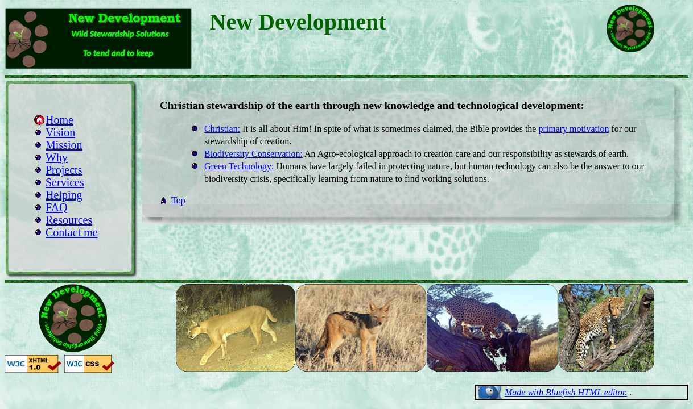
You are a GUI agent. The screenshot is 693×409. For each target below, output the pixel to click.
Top (178, 200)
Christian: (222, 128)
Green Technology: (239, 166)
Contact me (72, 232)
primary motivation (573, 128)
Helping (64, 195)
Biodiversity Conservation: (253, 153)
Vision (60, 132)
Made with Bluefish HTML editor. (566, 392)
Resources (69, 220)
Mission (64, 145)
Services (65, 182)
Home (59, 120)
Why (57, 157)
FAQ (57, 207)
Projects (64, 170)
